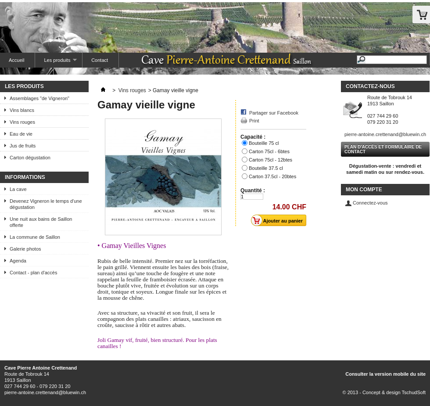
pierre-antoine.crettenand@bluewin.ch (385, 134)
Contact (99, 60)
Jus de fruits (23, 145)
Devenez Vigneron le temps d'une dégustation (46, 204)
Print (254, 120)
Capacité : (253, 137)
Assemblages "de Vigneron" (39, 98)
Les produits (56, 62)
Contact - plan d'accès (33, 272)
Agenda (18, 260)
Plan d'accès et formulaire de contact (383, 149)
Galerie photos (25, 249)
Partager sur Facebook (273, 112)
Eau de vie (21, 134)
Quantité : (252, 190)
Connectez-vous (370, 202)
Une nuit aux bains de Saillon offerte (41, 222)
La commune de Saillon (35, 237)
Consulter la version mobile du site (385, 374)
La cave (18, 189)
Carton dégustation (30, 157)
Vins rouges (22, 122)
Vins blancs (22, 110)
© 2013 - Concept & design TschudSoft (384, 392)
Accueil (16, 60)
